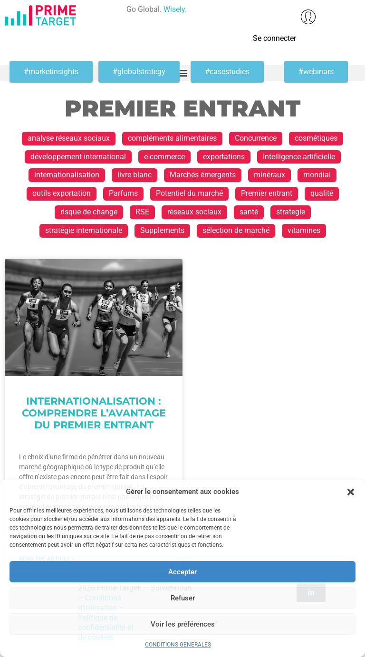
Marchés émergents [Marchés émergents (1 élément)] (203, 174)
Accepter (182, 572)
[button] (350, 492)
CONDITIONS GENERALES (178, 644)
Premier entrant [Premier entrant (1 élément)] (266, 193)
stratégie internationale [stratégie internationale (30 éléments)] (83, 230)
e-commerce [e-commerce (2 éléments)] (164, 156)
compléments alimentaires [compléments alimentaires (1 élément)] (172, 138)
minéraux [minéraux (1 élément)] (269, 174)
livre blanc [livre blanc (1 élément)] (134, 174)
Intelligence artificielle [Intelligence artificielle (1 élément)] (299, 156)
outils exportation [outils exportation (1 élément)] (61, 193)
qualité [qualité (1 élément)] (321, 193)
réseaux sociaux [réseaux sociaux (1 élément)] (194, 211)
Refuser (183, 598)
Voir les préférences (183, 624)
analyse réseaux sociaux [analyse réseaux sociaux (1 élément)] (69, 138)
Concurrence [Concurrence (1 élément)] (256, 138)
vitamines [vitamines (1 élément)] (304, 230)
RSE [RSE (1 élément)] (142, 211)
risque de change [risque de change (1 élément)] (88, 211)
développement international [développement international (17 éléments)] (78, 156)
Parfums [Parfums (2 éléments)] (123, 193)
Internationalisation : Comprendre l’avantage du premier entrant (94, 413)
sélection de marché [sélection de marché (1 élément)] (235, 230)
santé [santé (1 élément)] (249, 211)
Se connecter (274, 38)
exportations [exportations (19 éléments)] (224, 156)
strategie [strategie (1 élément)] (290, 211)
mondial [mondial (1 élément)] (317, 174)
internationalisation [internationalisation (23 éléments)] (66, 174)
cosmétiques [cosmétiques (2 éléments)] (316, 138)
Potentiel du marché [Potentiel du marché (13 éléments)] (189, 193)
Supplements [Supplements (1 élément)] (162, 230)
